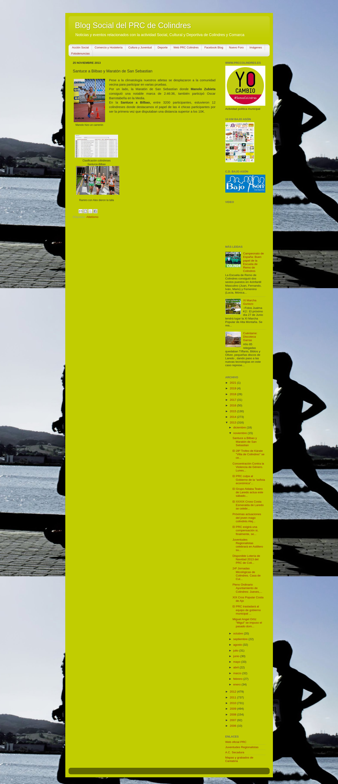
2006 (233, 725)
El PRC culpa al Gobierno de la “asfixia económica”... (248, 479)
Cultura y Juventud (140, 47)
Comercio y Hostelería (109, 47)
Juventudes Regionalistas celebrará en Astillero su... (247, 545)
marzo (237, 673)
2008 (233, 714)
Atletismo (93, 217)
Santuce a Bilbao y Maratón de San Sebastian (244, 441)
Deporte (163, 47)
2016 (233, 405)
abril (236, 667)
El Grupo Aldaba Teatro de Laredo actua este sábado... (247, 492)
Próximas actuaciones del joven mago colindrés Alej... (246, 518)
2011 (233, 697)
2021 (233, 382)
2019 (233, 388)
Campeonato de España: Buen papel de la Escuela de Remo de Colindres (253, 262)
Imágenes (256, 47)
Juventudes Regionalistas (242, 747)
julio (236, 650)
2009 (233, 708)
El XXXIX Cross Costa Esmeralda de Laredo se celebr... (248, 505)
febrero (238, 678)
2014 (233, 416)
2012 (233, 691)
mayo (237, 661)
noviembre (240, 433)
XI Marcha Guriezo (249, 302)
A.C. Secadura (234, 752)
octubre (238, 633)
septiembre (241, 639)
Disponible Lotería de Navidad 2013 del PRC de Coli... (246, 559)
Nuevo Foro (236, 47)
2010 (233, 703)
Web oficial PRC (236, 742)
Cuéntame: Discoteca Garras (250, 337)
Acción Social (80, 47)
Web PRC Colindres (186, 47)
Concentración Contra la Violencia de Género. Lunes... (248, 467)
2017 (233, 399)
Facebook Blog (213, 47)
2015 (233, 411)
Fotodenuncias (80, 53)
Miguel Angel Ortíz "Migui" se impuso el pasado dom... (247, 623)
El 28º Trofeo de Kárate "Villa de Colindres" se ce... (248, 454)
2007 (233, 720)
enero (237, 684)
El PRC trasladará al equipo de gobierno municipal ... (246, 610)
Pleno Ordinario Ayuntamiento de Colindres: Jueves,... (247, 588)
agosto (238, 644)
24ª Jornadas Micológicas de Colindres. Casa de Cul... (246, 574)
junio (236, 656)
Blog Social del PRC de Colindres (133, 25)
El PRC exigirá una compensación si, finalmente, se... (245, 530)
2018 (233, 394)
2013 (233, 422)
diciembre (240, 427)
